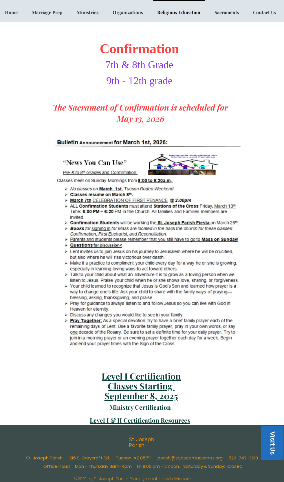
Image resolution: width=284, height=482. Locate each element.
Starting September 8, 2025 (141, 391)
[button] (272, 443)
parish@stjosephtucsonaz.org (190, 458)
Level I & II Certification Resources (140, 420)
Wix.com (182, 479)
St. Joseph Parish (141, 442)
